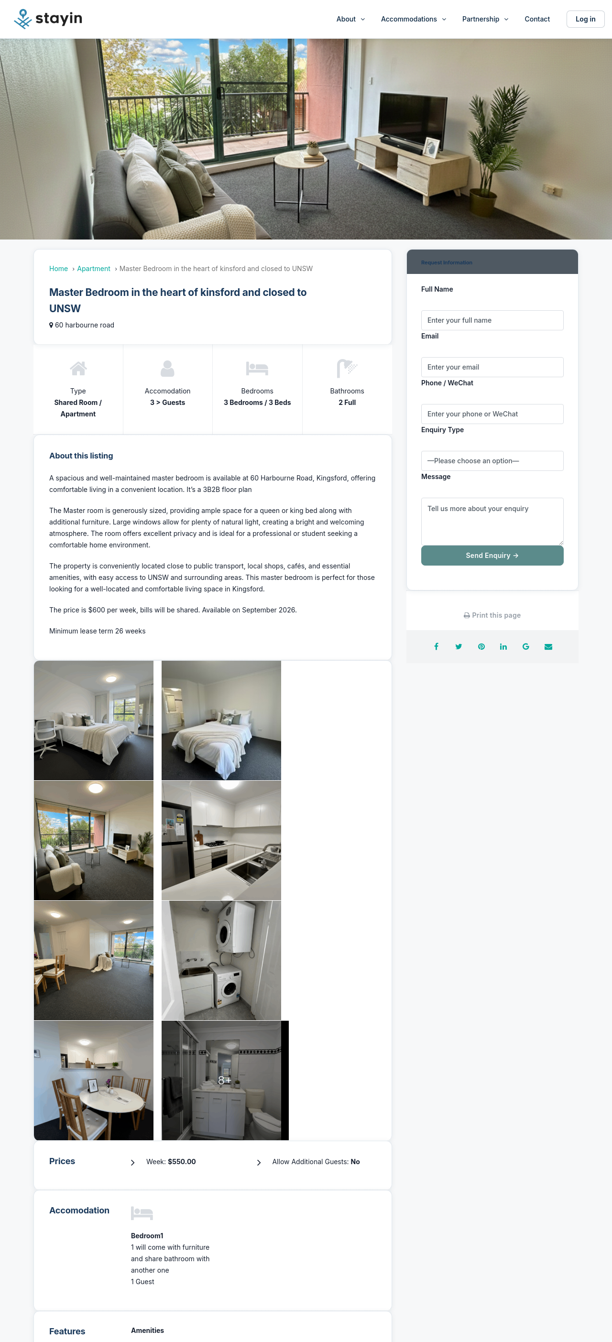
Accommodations (409, 19)
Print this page (492, 615)
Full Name (437, 289)
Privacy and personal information (507, 1259)
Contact (537, 19)
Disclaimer (470, 1238)
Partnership (481, 19)
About (346, 19)
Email (429, 336)
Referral (326, 1238)
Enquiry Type (442, 430)
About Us (189, 1217)
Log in (586, 19)
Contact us (331, 1259)
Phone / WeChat (447, 383)
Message (436, 476)
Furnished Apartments (349, 1217)
